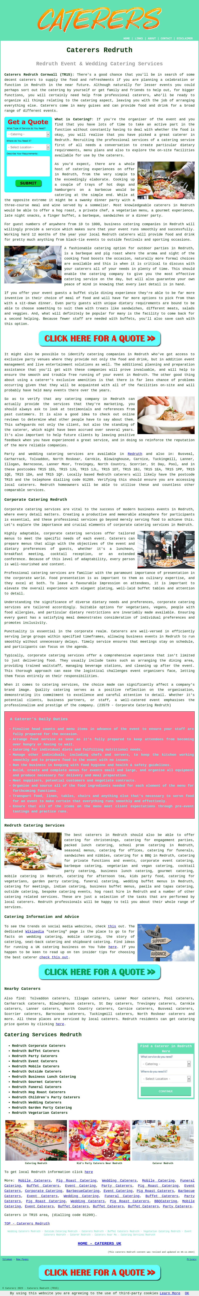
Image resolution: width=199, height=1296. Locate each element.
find (20, 998)
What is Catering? (73, 119)
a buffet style (84, 293)
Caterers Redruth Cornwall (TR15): (39, 75)
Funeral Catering (122, 1196)
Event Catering (80, 1186)
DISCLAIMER (185, 38)
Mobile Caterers (34, 1181)
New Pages (22, 1259)
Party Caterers (117, 1186)
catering (89, 100)
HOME (127, 38)
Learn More (170, 1293)
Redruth (135, 454)
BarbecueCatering (82, 1191)
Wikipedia (35, 932)
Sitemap (7, 1259)
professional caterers (127, 95)
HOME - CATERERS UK (99, 1243)
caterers (114, 155)
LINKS (139, 38)
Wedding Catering (81, 1196)
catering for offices (120, 850)
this (112, 926)
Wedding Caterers (119, 1181)
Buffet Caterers (43, 1186)
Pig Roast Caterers (155, 1191)
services (75, 454)
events (49, 111)
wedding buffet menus (145, 881)
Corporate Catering (43, 1191)
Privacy (192, 1259)
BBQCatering (165, 1201)
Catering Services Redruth (43, 1035)
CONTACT (166, 38)
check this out (53, 957)
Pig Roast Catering (76, 1181)
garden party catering (55, 881)
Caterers (49, 106)
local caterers (19, 902)
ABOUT (152, 38)
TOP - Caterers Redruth (27, 1224)
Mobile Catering (158, 1181)
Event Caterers (42, 1196)
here (112, 947)
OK (187, 1293)
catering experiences (94, 169)
